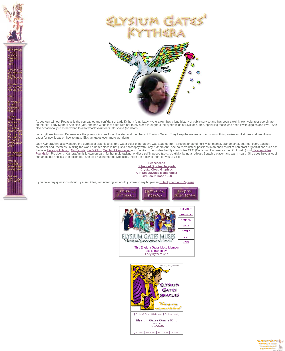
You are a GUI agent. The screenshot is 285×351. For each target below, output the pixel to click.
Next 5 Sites (150, 332)
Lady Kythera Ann (156, 254)
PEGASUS (157, 325)
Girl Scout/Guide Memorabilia (156, 172)
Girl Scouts (78, 150)
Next (176, 314)
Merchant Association (116, 150)
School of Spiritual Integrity (157, 166)
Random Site (163, 332)
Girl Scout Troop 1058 (157, 176)
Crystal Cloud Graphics (157, 169)
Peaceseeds (156, 163)
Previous (168, 314)
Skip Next (139, 332)
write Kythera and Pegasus (176, 182)
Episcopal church (58, 150)
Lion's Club (94, 150)
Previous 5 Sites (142, 314)
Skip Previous (156, 314)
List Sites (174, 332)
